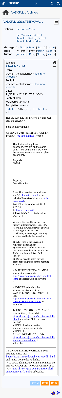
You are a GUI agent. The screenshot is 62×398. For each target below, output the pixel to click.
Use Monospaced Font (29, 35)
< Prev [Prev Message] (31, 47)
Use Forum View (25, 29)
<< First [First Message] (21, 47)
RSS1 (45, 383)
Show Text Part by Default (31, 38)
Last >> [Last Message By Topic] (51, 50)
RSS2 (54, 383)
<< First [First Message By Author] (21, 54)
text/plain (10, 109)
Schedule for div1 (15, 66)
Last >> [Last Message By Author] (51, 54)
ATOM (35, 383)
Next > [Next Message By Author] (40, 54)
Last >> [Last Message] (51, 47)
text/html (38, 109)
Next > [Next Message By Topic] (40, 50)
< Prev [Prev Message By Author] (31, 54)
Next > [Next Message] (40, 47)
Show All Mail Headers (28, 41)
